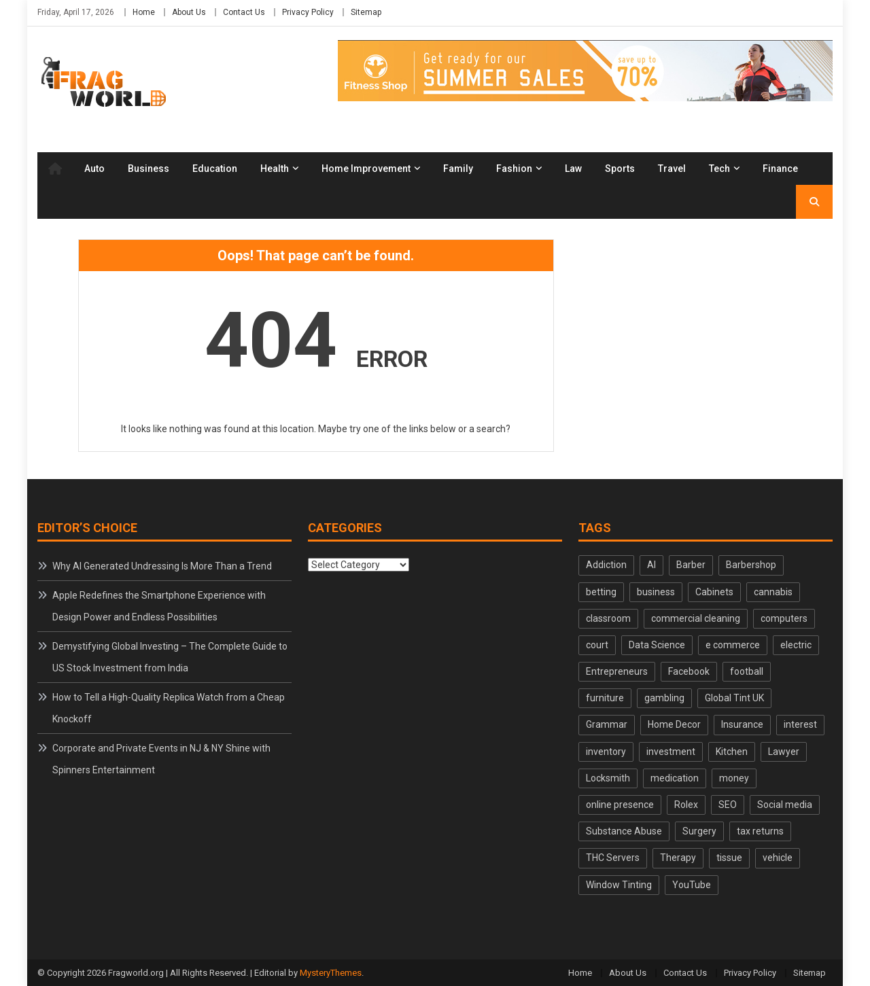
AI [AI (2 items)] (651, 564)
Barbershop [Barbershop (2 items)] (751, 564)
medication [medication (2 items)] (674, 778)
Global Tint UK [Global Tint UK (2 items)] (734, 697)
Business (148, 168)
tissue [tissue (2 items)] (729, 857)
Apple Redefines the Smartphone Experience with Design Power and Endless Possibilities (159, 606)
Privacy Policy (308, 12)
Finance (780, 168)
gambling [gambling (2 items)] (664, 697)
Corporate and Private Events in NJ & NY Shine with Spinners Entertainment (161, 759)
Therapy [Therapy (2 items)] (678, 857)
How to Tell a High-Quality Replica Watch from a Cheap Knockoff (168, 708)
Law (573, 168)
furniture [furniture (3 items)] (605, 697)
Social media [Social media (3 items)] (784, 804)
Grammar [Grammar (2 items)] (606, 724)
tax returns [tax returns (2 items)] (760, 831)
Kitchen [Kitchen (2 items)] (732, 751)
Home (144, 12)
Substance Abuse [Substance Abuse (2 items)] (624, 831)
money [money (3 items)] (734, 778)
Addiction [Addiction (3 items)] (606, 564)
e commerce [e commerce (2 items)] (733, 644)
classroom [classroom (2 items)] (608, 618)
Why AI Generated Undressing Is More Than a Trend (162, 566)
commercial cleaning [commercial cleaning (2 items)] (695, 618)
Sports (620, 168)
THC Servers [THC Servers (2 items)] (613, 857)
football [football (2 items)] (746, 671)
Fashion (514, 168)
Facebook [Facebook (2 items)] (689, 671)
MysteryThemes (331, 973)
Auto (94, 168)
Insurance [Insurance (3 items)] (742, 724)
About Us (189, 12)
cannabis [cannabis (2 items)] (773, 591)
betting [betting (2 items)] (601, 591)
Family (458, 168)
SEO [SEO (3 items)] (727, 804)
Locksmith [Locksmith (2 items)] (608, 778)
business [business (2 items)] (656, 591)
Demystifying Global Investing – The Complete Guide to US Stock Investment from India (170, 657)
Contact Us (244, 12)
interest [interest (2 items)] (800, 724)
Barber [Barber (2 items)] (691, 564)
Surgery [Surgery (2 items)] (699, 831)
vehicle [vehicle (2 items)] (778, 857)
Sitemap (366, 12)
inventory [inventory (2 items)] (606, 751)
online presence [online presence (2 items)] (620, 804)
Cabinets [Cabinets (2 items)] (714, 591)
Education (214, 168)
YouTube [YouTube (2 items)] (691, 884)
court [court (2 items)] (597, 644)
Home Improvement (366, 168)
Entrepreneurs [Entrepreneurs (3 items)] (617, 671)
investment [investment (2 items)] (670, 751)
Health (274, 168)
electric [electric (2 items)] (796, 644)
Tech (719, 168)
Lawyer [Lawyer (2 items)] (783, 751)
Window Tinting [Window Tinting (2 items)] (619, 884)
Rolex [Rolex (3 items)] (686, 804)
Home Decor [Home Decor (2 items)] (674, 724)
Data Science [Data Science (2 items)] (657, 644)
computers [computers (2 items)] (784, 618)
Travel (672, 168)
